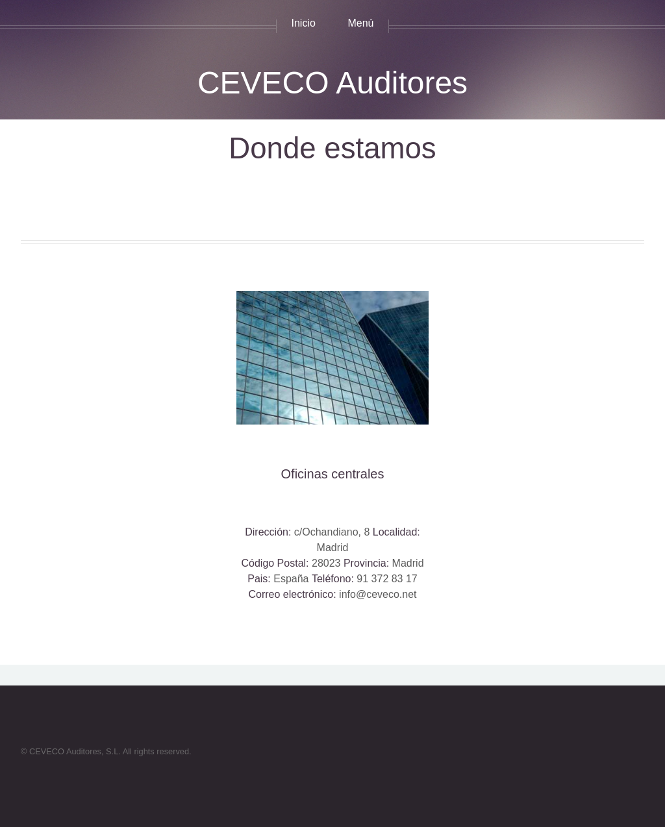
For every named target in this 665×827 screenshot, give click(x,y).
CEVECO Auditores (332, 83)
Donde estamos (332, 148)
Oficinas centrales (332, 474)
